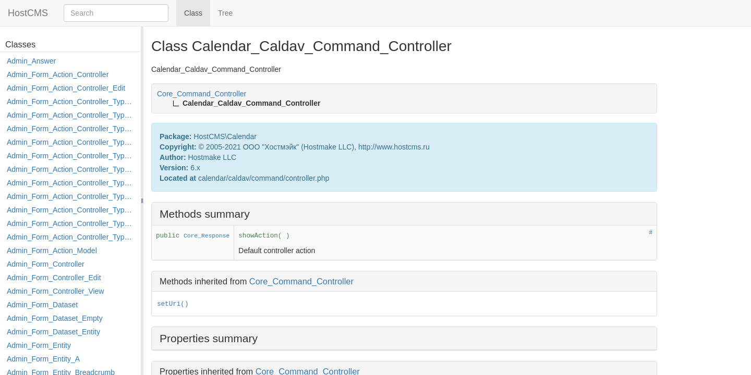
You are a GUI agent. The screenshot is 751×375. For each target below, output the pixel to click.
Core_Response (206, 236)
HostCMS (28, 13)
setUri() (172, 304)
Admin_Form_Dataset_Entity (53, 332)
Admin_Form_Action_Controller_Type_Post (71, 210)
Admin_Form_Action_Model (52, 250)
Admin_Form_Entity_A (43, 359)
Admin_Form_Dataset (42, 305)
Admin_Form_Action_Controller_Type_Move (71, 196)
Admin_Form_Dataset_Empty (55, 318)
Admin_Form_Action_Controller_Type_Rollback (71, 223)
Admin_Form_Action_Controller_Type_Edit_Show (71, 156)
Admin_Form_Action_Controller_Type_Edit (71, 142)
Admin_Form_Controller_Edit (54, 277)
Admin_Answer (31, 61)
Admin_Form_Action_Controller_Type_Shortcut (71, 237)
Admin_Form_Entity (39, 345)
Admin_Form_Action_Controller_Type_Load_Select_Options (71, 169)
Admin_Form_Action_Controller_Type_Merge (71, 183)
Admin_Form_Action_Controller (57, 74)
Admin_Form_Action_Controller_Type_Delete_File (71, 128)
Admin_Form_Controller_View (55, 291)
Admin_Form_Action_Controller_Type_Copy (71, 115)
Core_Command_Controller (301, 281)
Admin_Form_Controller (45, 264)
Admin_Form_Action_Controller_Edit (66, 88)
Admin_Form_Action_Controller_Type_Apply (71, 101)
